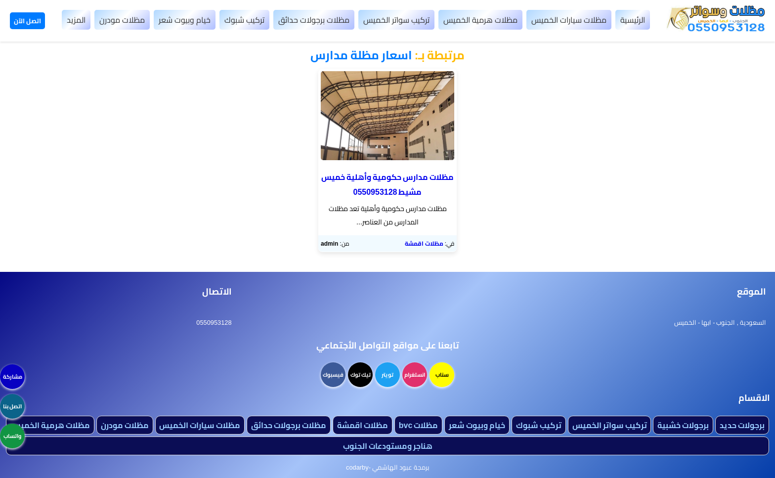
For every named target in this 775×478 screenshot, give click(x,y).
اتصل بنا (12, 406)
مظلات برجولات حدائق (313, 19)
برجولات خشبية (683, 425)
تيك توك (360, 375)
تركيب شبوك (244, 19)
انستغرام (414, 375)
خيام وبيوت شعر (185, 19)
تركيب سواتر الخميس (396, 19)
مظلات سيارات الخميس (568, 19)
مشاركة (12, 377)
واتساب (12, 436)
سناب (442, 375)
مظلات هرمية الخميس (480, 19)
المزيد (76, 19)
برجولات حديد (742, 425)
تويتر (387, 375)
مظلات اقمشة (424, 243)
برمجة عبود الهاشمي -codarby (387, 467)
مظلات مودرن (122, 19)
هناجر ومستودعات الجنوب (387, 445)
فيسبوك (333, 375)
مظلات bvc (418, 425)
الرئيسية (632, 19)
